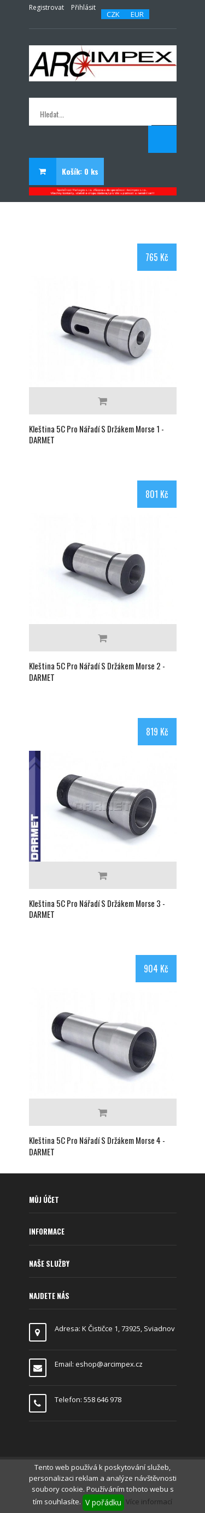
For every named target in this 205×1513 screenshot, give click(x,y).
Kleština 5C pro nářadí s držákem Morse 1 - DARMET (96, 434)
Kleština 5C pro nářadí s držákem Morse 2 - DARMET (97, 671)
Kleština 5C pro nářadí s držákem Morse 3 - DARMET (97, 908)
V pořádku (103, 1502)
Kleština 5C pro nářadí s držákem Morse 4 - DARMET (97, 1145)
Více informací (149, 1501)
